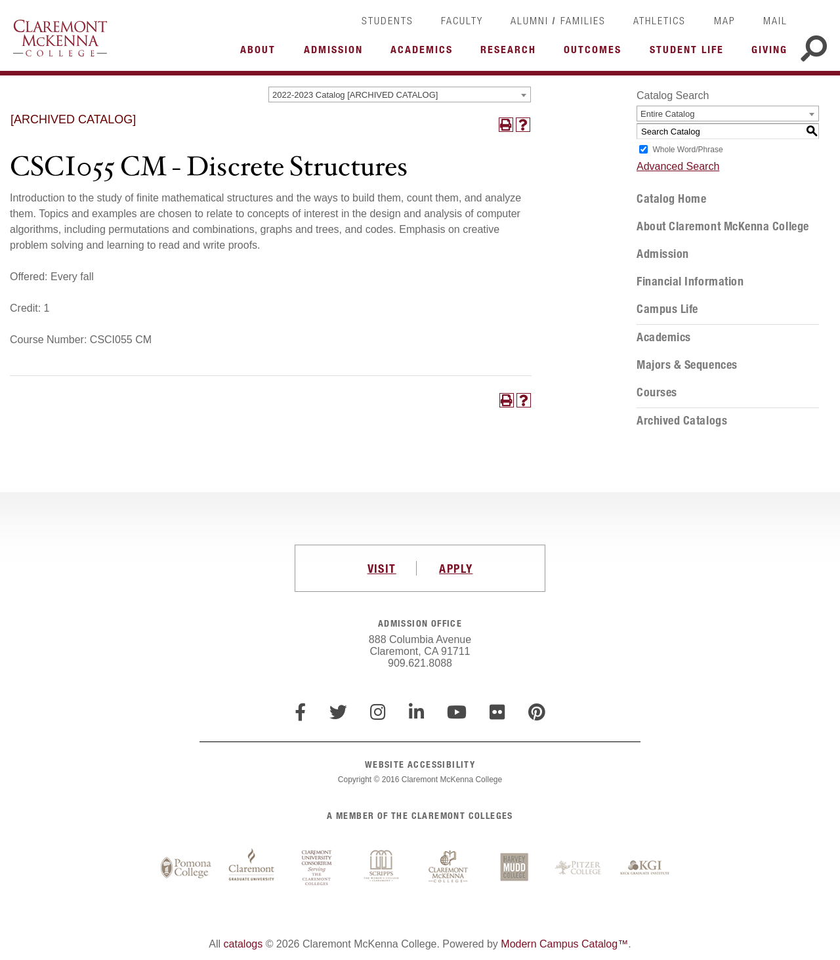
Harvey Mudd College (514, 868)
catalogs (243, 944)
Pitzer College (579, 868)
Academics (664, 337)
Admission (663, 254)
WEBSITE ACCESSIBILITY (420, 764)
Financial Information (690, 281)
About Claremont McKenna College (723, 226)
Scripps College (382, 868)
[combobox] (399, 94)
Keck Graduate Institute (645, 868)
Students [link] (387, 20)
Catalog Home (671, 198)
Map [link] (725, 20)
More (261, 53)
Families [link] (583, 20)
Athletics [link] (659, 20)
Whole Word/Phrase (687, 149)
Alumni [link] (530, 20)
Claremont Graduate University (251, 868)
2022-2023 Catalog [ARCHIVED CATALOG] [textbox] (355, 95)
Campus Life (667, 309)
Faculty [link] (462, 20)
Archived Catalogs (682, 420)
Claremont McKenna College (60, 38)
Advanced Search (678, 166)
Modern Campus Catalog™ (564, 944)
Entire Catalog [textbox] (667, 114)
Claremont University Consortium (317, 868)
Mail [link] (775, 20)
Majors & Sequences (687, 364)
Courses (657, 392)
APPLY (455, 568)
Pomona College (186, 868)
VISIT (382, 568)
